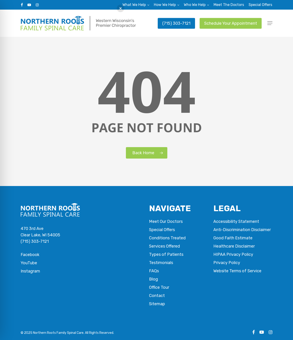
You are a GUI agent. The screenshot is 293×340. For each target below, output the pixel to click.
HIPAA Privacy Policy (233, 254)
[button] (269, 23)
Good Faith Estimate (232, 237)
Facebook (30, 254)
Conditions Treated (167, 237)
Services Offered (164, 246)
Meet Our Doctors (166, 221)
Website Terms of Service (237, 270)
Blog (153, 279)
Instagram (30, 271)
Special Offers (162, 229)
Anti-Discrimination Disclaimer (242, 229)
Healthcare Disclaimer (234, 246)
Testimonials (161, 262)
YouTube (29, 262)
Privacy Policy (226, 262)
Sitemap (157, 303)
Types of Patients (166, 254)
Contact (157, 295)
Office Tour (159, 287)
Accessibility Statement (236, 221)
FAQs (154, 270)
